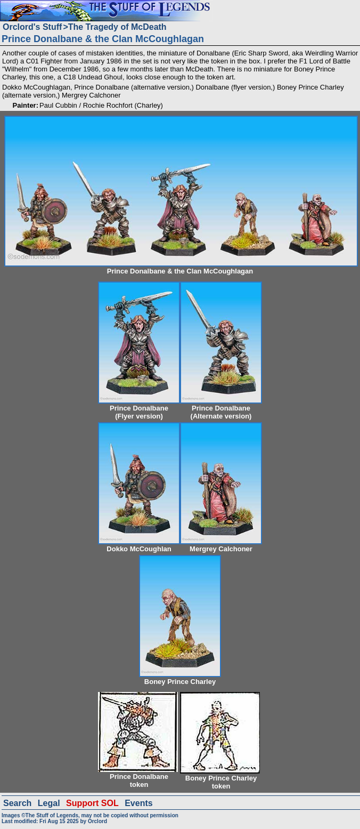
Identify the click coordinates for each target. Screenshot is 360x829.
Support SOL (92, 803)
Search (17, 803)
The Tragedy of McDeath (117, 26)
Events (138, 803)
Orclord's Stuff (32, 26)
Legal (49, 803)
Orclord (97, 821)
